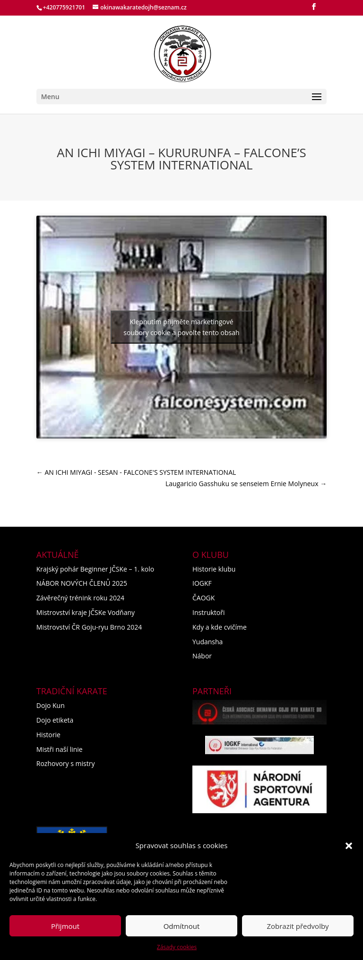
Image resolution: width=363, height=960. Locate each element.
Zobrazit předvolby (297, 926)
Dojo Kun (50, 705)
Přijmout (65, 926)
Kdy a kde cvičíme (219, 627)
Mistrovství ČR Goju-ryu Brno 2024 (89, 627)
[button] (349, 846)
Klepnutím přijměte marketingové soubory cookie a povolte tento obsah (181, 327)
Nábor (202, 655)
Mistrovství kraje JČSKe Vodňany (85, 612)
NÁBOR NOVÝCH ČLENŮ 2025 (81, 583)
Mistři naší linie (59, 749)
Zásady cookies (177, 947)
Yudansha (207, 641)
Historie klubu (213, 568)
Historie (48, 734)
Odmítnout (182, 926)
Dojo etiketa (55, 720)
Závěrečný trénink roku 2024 (80, 597)
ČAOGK (203, 597)
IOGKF (202, 583)
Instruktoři (208, 612)
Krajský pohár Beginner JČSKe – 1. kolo (95, 568)
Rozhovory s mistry (65, 763)
